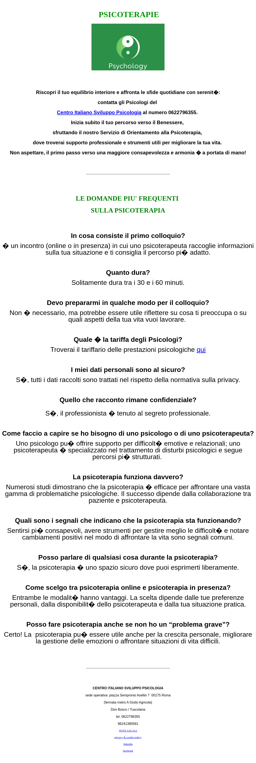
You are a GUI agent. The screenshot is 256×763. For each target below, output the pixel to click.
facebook (128, 750)
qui (201, 349)
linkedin (128, 744)
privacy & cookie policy (127, 737)
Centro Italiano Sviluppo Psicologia (99, 112)
